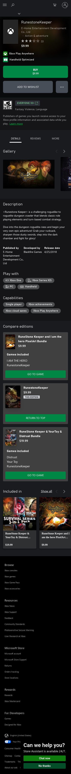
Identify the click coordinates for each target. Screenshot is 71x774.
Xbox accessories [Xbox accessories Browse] (12, 588)
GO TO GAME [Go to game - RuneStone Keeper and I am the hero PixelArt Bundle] (35, 374)
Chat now (44, 758)
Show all (46, 491)
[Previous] (56, 151)
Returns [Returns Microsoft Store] (8, 665)
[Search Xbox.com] (13, 5)
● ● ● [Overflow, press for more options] (62, 87)
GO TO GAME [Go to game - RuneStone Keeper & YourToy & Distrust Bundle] (35, 475)
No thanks (45, 765)
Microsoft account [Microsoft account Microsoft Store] (13, 653)
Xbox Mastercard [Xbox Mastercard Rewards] (12, 701)
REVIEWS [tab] (35, 138)
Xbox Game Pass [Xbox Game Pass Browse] (12, 582)
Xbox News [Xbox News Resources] (10, 606)
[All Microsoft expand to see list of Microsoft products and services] (4, 5)
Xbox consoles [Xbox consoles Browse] (11, 570)
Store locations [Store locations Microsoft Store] (11, 677)
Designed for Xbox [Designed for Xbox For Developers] (13, 724)
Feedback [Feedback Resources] (9, 618)
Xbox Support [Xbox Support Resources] (11, 612)
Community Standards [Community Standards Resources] (15, 624)
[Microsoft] (35, 3)
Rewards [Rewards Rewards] (8, 695)
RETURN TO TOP (35, 418)
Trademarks (10, 761)
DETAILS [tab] (15, 138)
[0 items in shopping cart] (55, 5)
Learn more (16, 123)
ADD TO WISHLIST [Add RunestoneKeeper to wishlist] (28, 87)
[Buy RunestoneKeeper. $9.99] (35, 72)
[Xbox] (10, 13)
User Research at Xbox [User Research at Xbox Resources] (15, 636)
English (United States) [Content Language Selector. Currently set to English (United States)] (20, 735)
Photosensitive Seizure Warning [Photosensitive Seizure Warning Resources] (19, 630)
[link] (19, 523)
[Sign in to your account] (64, 5)
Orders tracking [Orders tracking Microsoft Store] (12, 671)
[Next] (64, 151)
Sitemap (8, 756)
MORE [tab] (55, 138)
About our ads (11, 767)
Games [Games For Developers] (8, 718)
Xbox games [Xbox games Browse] (10, 576)
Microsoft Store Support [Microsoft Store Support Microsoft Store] (16, 659)
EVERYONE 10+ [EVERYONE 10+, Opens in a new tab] (27, 103)
